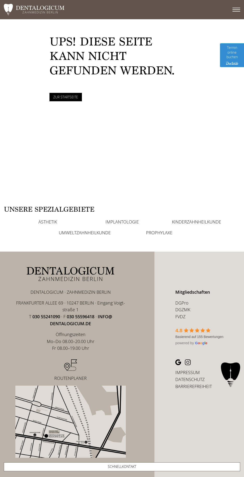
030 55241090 (46, 316)
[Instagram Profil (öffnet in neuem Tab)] (188, 362)
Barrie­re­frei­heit (193, 386)
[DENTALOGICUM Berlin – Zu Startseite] (70, 274)
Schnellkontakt (122, 466)
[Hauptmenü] (236, 9)
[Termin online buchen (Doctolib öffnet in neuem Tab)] (232, 55)
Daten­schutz (190, 379)
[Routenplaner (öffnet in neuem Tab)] (70, 370)
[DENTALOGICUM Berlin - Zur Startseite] (116, 9)
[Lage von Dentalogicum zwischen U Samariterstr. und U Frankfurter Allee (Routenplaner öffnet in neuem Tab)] (70, 420)
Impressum (187, 372)
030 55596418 (80, 316)
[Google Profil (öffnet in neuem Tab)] (178, 362)
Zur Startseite (65, 97)
